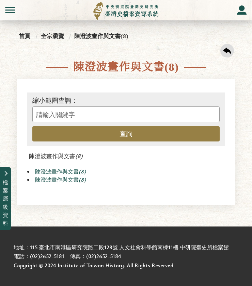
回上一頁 (227, 50)
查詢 (126, 133)
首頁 (24, 36)
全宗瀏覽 (52, 36)
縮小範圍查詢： (55, 100)
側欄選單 (10, 10)
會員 (242, 10)
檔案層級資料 (5, 203)
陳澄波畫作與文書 (55, 156)
